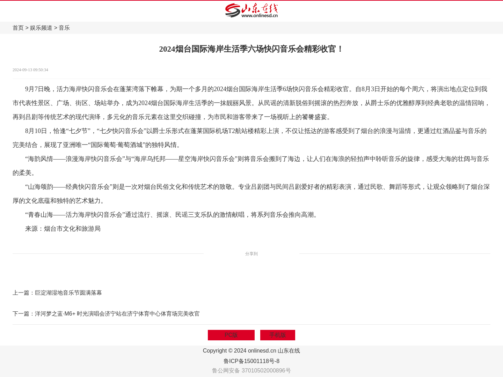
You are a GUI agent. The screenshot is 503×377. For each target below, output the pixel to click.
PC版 (231, 335)
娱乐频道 (41, 28)
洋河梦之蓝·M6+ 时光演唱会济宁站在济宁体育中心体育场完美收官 (117, 314)
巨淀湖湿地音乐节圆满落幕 (68, 293)
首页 (18, 28)
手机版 (277, 335)
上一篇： (24, 293)
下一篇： (24, 314)
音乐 (64, 28)
